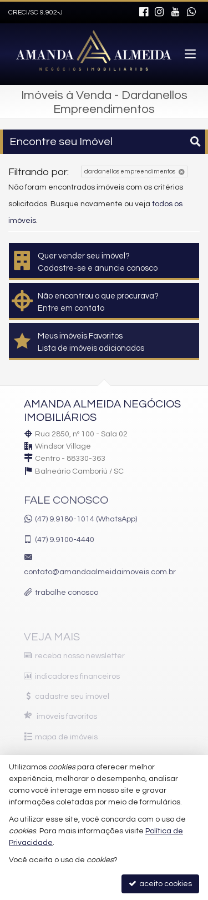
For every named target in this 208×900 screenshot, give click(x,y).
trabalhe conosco (66, 592)
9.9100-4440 (64, 540)
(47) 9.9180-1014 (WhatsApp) (86, 519)
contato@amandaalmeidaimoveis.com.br (100, 572)
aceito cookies (160, 883)
